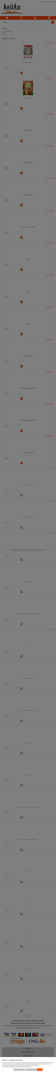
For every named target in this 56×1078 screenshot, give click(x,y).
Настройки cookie (31, 1069)
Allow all (40, 1069)
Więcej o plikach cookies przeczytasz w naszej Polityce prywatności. (16, 1066)
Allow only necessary (19, 1069)
